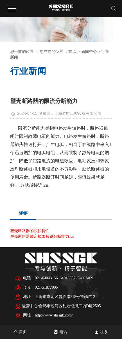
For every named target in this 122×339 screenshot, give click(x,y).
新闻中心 (89, 52)
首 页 (72, 52)
